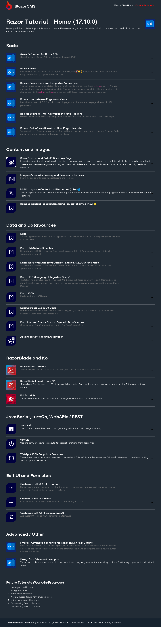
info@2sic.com (113, 623)
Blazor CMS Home (123, 5)
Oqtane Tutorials (144, 5)
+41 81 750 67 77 (95, 623)
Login (153, 623)
